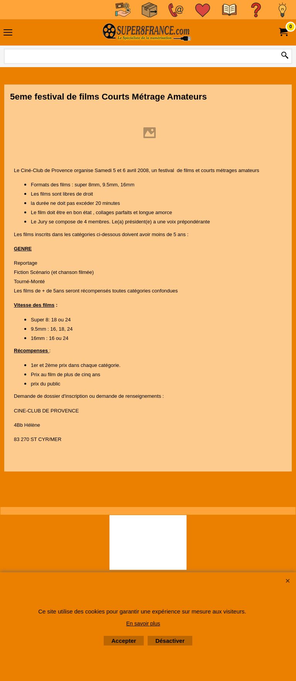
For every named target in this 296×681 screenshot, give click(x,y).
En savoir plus (143, 623)
